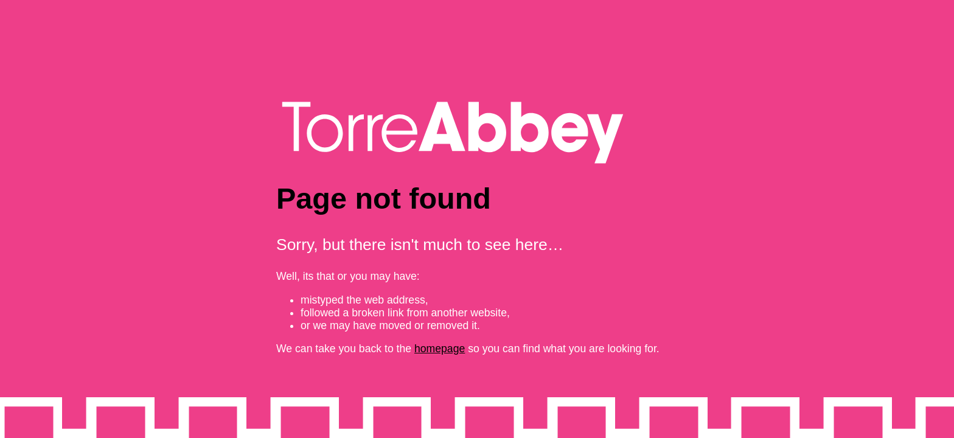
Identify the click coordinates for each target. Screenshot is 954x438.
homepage (439, 348)
